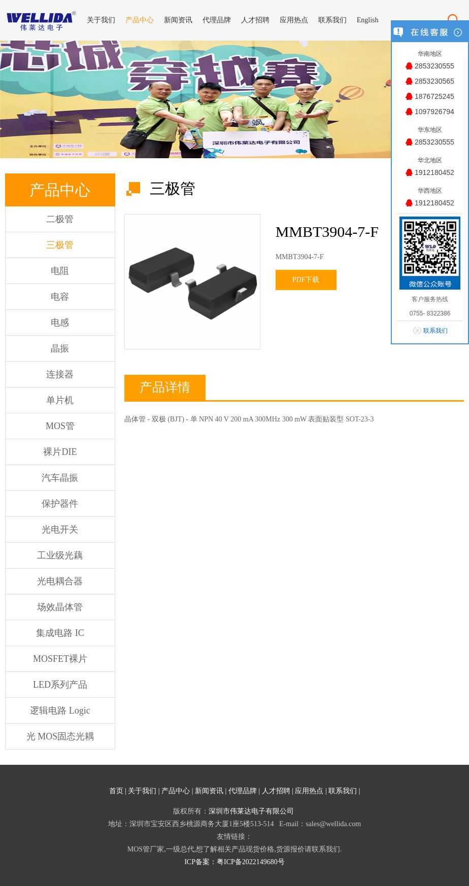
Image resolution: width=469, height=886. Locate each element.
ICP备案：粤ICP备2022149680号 (234, 862)
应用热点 (309, 791)
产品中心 (175, 791)
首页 (116, 791)
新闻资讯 (209, 791)
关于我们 (142, 791)
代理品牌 (242, 791)
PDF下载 (306, 279)
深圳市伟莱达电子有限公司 (251, 811)
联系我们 (342, 791)
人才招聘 (276, 791)
